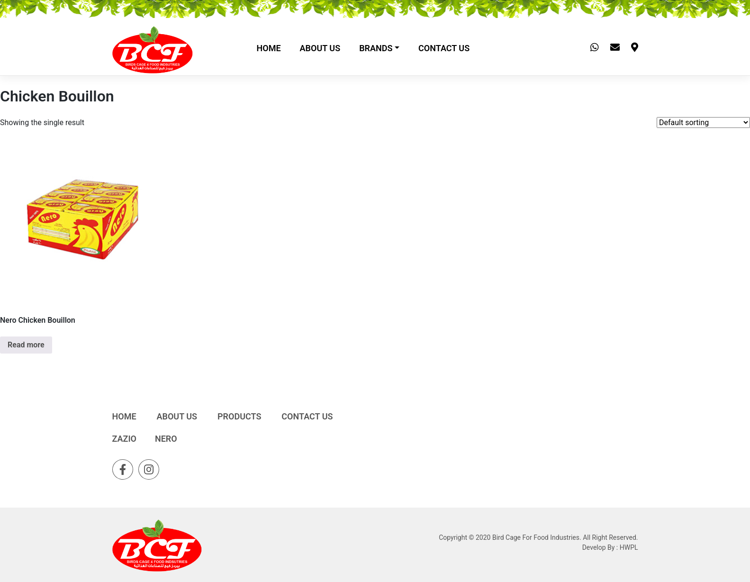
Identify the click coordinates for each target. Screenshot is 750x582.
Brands (375, 48)
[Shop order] (703, 122)
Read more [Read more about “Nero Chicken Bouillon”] (26, 344)
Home (269, 48)
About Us (320, 48)
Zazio (124, 439)
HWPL (629, 547)
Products (239, 416)
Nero (166, 439)
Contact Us (444, 48)
